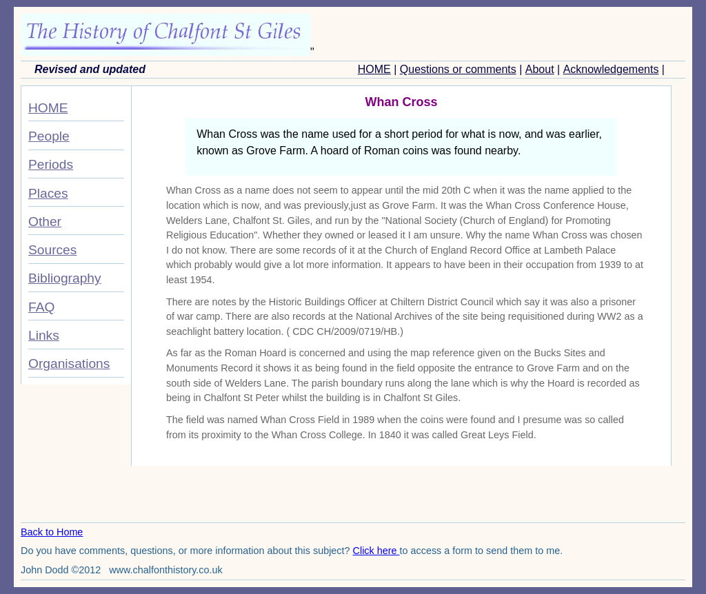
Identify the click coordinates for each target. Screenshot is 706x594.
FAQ (41, 307)
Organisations (69, 363)
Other (44, 221)
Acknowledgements (611, 69)
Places (48, 193)
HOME (374, 69)
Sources (52, 250)
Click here (376, 550)
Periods (50, 164)
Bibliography (64, 278)
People (49, 136)
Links (43, 335)
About (539, 69)
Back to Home (52, 531)
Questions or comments (458, 69)
